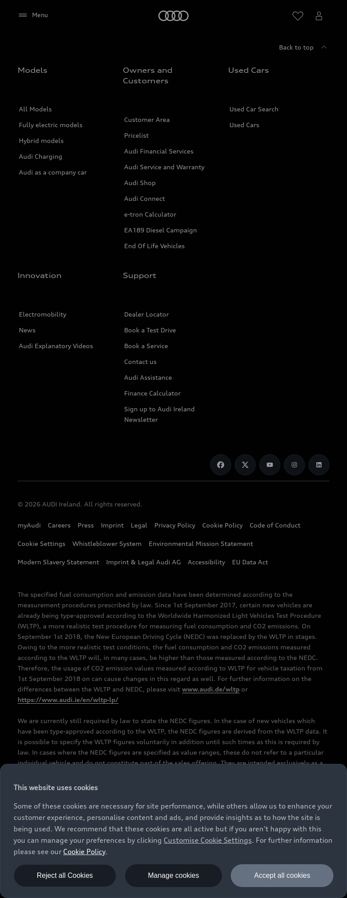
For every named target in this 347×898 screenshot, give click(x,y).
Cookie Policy (84, 851)
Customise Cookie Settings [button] (208, 840)
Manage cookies (173, 875)
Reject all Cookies (65, 875)
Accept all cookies (282, 875)
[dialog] (173, 831)
